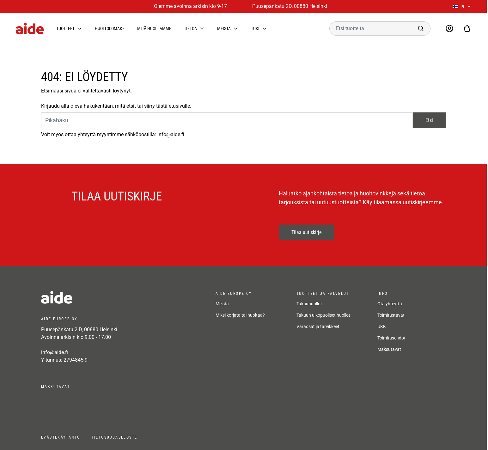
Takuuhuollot (309, 303)
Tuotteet (65, 28)
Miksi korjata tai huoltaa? (240, 315)
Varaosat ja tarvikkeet (317, 326)
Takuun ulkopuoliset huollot (323, 315)
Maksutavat (389, 349)
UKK (381, 326)
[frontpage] (98, 297)
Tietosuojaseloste (114, 437)
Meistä (224, 28)
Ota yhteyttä (389, 303)
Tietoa (190, 28)
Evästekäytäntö (60, 437)
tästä (162, 106)
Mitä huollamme (154, 28)
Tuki (255, 28)
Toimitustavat (391, 315)
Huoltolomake (110, 28)
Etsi (429, 120)
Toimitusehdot (391, 337)
